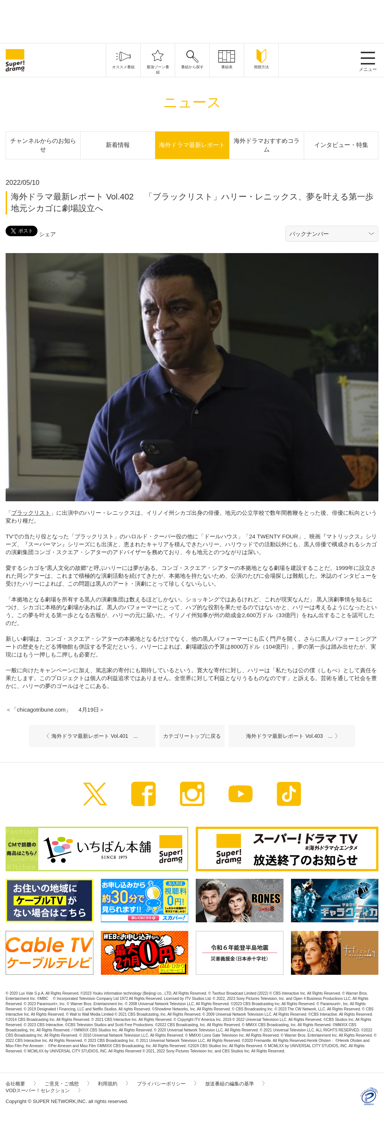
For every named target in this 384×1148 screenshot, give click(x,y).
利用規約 (113, 1084)
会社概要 (21, 1084)
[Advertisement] (192, 20)
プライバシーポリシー (166, 1084)
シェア (47, 234)
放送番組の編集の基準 (234, 1084)
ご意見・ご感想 (67, 1084)
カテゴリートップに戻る (192, 736)
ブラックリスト (31, 513)
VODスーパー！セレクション (43, 1090)
